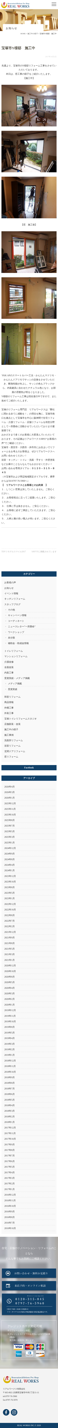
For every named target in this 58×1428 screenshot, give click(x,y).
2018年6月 (9, 1094)
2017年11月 (10, 1133)
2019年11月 (10, 1016)
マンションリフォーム (15, 656)
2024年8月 (9, 859)
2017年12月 (10, 1127)
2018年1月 (9, 1122)
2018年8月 (9, 1083)
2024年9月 (9, 853)
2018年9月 (9, 1077)
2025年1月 (9, 842)
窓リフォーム (11, 756)
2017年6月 (9, 1161)
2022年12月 (10, 904)
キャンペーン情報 (17, 615)
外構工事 (9, 707)
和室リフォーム (12, 697)
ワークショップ (16, 632)
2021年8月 (9, 943)
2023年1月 (9, 898)
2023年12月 (10, 876)
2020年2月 (9, 999)
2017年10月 (10, 1139)
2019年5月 (9, 1032)
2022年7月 (9, 921)
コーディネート (16, 621)
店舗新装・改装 (12, 724)
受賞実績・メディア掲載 (17, 678)
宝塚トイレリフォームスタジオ (20, 718)
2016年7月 (9, 1222)
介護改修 (9, 662)
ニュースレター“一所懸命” (21, 626)
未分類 (11, 637)
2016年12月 (10, 1195)
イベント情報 (11, 593)
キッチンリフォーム (14, 599)
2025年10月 (10, 814)
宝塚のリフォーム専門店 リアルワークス (23, 409)
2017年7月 (9, 1155)
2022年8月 (9, 915)
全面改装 (9, 667)
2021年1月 (9, 960)
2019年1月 (9, 1055)
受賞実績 (12, 689)
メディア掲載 (15, 683)
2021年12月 (10, 932)
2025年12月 (10, 803)
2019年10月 (10, 1021)
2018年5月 (9, 1100)
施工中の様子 (11, 729)
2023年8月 (9, 887)
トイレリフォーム (13, 651)
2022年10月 (10, 909)
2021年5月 (9, 949)
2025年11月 (10, 809)
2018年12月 (10, 1060)
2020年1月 (9, 1004)
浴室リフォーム (12, 746)
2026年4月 (9, 786)
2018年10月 (10, 1072)
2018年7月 (9, 1088)
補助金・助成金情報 (18, 643)
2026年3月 (9, 792)
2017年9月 (9, 1144)
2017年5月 (9, 1167)
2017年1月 (9, 1189)
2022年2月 (9, 926)
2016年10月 (10, 1206)
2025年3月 (9, 837)
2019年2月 (9, 1049)
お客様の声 (10, 582)
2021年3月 (9, 954)
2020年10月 (10, 971)
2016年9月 (9, 1211)
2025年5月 (9, 831)
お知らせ (9, 588)
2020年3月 (9, 993)
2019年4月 (9, 1038)
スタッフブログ (12, 604)
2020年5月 (9, 982)
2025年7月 (9, 825)
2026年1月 (9, 798)
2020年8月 (9, 976)
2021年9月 (9, 937)
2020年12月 (10, 965)
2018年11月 (10, 1066)
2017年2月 (9, 1183)
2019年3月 (9, 1044)
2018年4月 (9, 1105)
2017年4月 (9, 1172)
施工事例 (9, 735)
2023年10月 (10, 881)
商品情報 (9, 702)
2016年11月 (10, 1200)
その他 (11, 609)
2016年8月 (9, 1217)
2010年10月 (10, 1228)
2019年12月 (10, 1010)
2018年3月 (9, 1111)
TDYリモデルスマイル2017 (13, 552)
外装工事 (9, 713)
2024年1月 (9, 870)
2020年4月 (9, 988)
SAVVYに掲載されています (44, 552)
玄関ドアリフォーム (14, 751)
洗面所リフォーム (13, 740)
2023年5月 (9, 893)
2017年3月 (9, 1178)
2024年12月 (10, 848)
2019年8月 (9, 1027)
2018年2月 (9, 1116)
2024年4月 (9, 865)
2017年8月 (9, 1150)
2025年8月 (9, 820)
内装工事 (9, 672)
